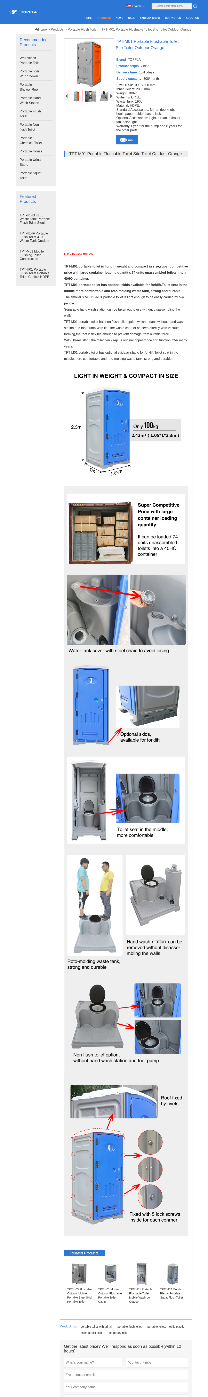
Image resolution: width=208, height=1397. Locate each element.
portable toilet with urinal (96, 1326)
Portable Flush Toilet (82, 29)
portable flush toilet (130, 1326)
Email (127, 139)
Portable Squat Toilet (30, 175)
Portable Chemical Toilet (31, 140)
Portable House (31, 151)
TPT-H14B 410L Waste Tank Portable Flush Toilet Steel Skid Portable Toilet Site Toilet (35, 223)
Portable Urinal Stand (30, 162)
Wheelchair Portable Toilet (30, 60)
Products (57, 29)
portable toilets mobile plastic (165, 1326)
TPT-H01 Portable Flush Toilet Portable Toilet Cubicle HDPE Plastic (34, 275)
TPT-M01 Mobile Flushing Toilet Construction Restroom (32, 257)
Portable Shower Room (30, 87)
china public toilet (92, 1332)
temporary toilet (118, 1332)
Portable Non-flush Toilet (30, 127)
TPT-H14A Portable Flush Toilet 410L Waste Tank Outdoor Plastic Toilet (34, 239)
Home (41, 29)
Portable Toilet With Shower (30, 74)
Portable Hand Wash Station (30, 100)
